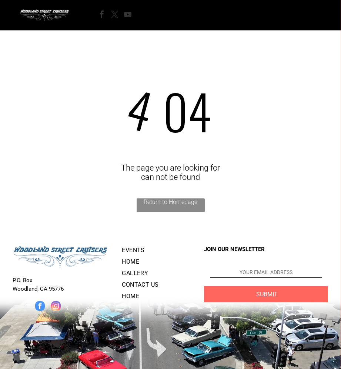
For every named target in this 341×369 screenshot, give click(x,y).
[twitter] (114, 15)
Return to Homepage (170, 201)
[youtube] (127, 15)
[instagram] (56, 307)
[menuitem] (157, 251)
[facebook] (101, 15)
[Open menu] (159, 15)
